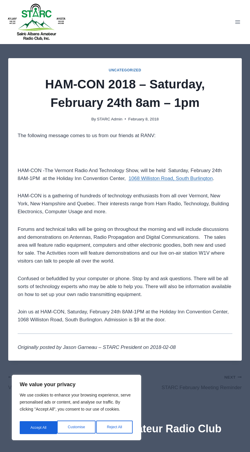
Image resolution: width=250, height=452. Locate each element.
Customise (38, 427)
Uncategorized (125, 70)
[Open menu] (237, 21)
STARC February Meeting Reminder (186, 381)
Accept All (115, 427)
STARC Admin (109, 119)
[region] (76, 409)
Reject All (77, 427)
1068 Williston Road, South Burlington (171, 178)
